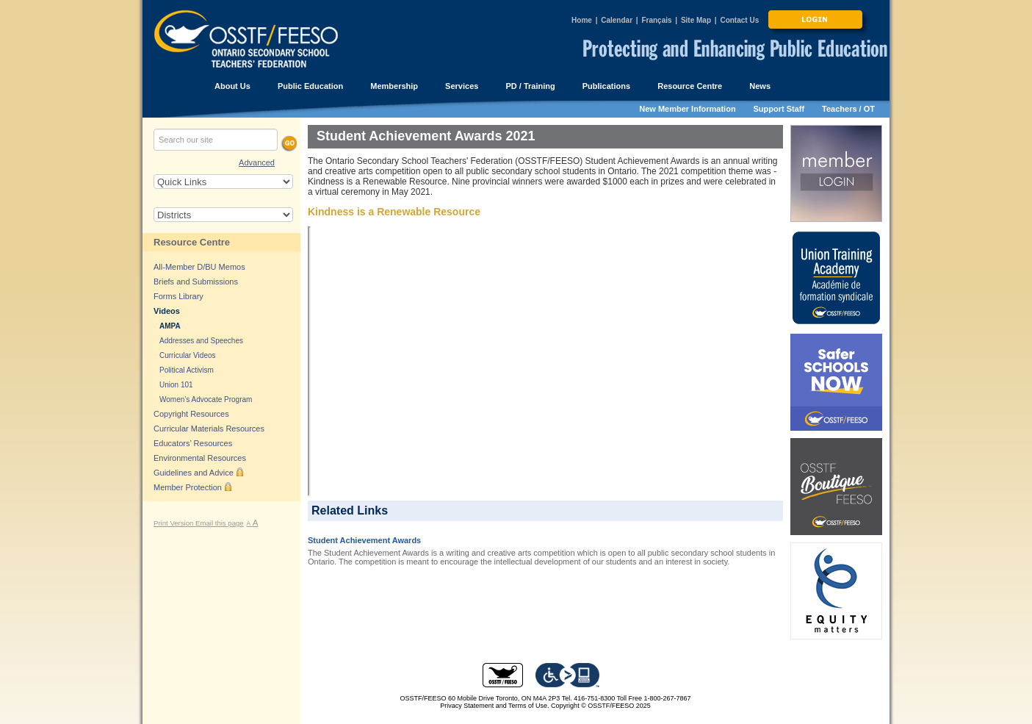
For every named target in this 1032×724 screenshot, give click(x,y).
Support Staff (779, 108)
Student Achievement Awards (364, 540)
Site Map (696, 20)
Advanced (257, 162)
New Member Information (687, 108)
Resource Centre (192, 242)
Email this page (219, 523)
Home (581, 20)
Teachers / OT (848, 108)
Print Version (174, 523)
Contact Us (739, 20)
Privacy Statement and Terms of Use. (494, 705)
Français (656, 20)
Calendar (616, 20)
